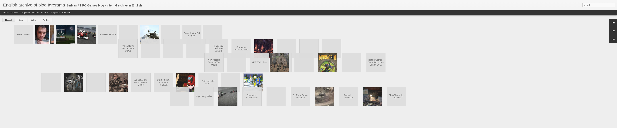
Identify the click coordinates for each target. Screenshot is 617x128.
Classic (5, 12)
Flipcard (14, 12)
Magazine (25, 12)
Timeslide (66, 12)
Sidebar (44, 12)
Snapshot (55, 12)
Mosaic (35, 12)
